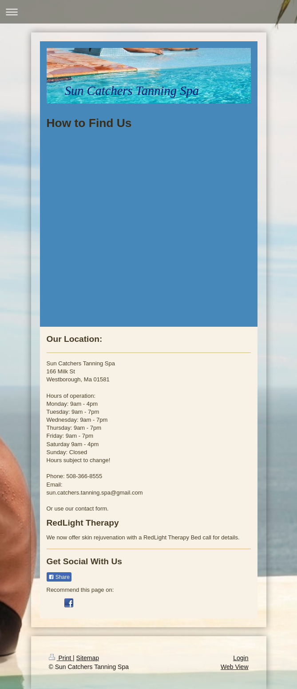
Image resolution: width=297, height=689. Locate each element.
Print (61, 657)
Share (59, 577)
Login (240, 657)
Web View (235, 666)
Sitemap (87, 657)
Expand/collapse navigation (148, 11)
